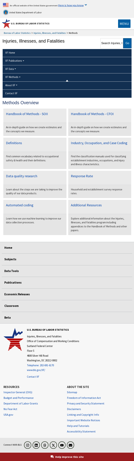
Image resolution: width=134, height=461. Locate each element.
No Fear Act (10, 409)
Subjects (10, 259)
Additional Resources (86, 205)
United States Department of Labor (22, 12)
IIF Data (9, 69)
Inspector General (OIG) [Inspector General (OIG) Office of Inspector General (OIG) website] (17, 392)
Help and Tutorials (78, 426)
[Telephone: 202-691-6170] (53, 365)
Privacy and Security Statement (85, 403)
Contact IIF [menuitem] (11, 93)
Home (8, 248)
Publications (13, 282)
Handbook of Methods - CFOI (92, 114)
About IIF (10, 85)
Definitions (14, 143)
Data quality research (21, 176)
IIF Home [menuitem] (10, 52)
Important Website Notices (83, 420)
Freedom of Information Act (84, 398)
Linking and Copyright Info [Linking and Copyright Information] (83, 414)
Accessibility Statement (81, 431)
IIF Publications (13, 60)
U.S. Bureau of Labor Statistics (30, 23)
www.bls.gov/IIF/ (36, 370)
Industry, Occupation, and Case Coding (99, 143)
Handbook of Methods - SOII (27, 114)
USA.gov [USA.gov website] (8, 414)
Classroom (11, 306)
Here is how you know (71, 5)
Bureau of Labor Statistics (17, 33)
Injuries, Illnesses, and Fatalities (50, 33)
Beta (7, 317)
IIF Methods (11, 77)
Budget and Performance (18, 398)
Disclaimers (74, 409)
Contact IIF (33, 376)
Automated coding (19, 205)
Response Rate (82, 176)
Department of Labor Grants (20, 403)
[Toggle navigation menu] (124, 23)
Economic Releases (17, 294)
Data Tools (11, 271)
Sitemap (72, 392)
